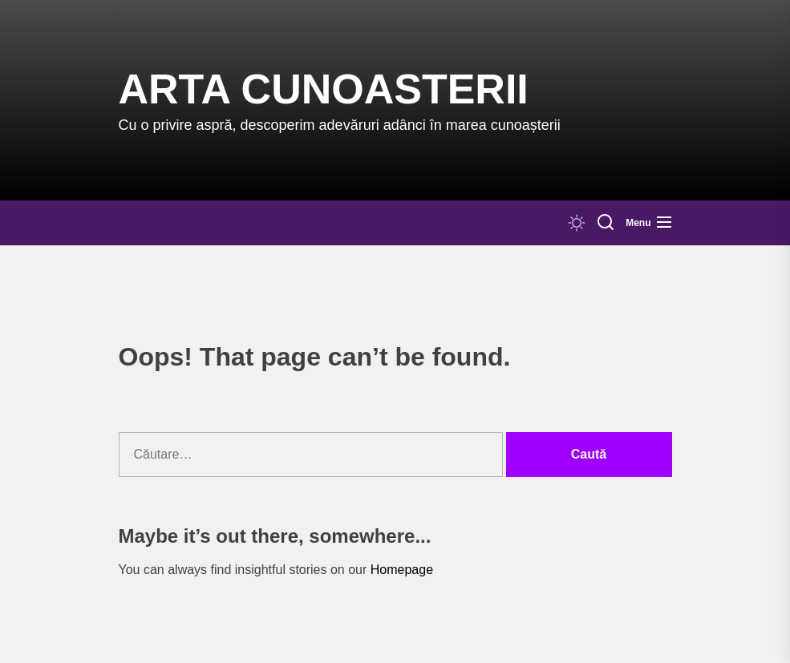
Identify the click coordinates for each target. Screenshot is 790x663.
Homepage (402, 569)
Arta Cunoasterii (324, 89)
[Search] (606, 223)
